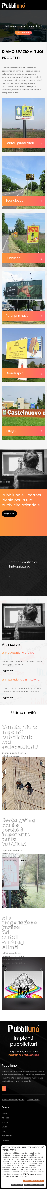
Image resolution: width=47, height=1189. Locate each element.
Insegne (11, 431)
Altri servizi (7, 1135)
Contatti (5, 1140)
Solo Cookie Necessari (34, 1185)
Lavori (4, 1126)
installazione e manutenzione (23, 1054)
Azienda (5, 1117)
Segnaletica (14, 200)
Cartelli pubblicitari (20, 143)
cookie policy (21, 1176)
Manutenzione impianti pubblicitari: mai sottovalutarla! (20, 737)
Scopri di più (9, 513)
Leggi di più (7, 671)
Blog (4, 1131)
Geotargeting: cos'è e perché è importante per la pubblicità (19, 832)
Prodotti (5, 1122)
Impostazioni (17, 1185)
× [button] (43, 1147)
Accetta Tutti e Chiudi (33, 1181)
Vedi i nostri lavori (23, 32)
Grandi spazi (15, 373)
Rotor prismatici (17, 316)
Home (4, 1113)
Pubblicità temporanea (15, 260)
